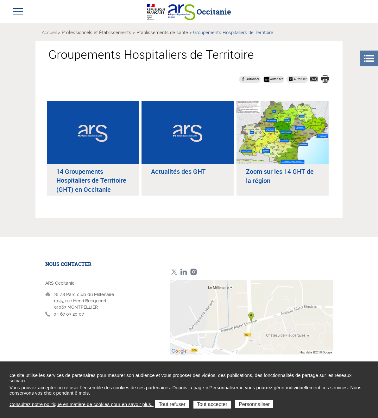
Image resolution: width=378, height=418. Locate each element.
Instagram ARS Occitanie (193, 272)
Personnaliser (254, 404)
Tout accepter (212, 404)
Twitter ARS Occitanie (174, 272)
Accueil (49, 32)
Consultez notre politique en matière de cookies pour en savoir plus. (81, 404)
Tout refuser (172, 404)
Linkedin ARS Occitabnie (184, 272)
